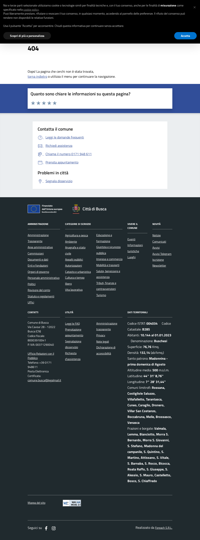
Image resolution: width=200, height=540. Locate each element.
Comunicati (159, 241)
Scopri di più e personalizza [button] (27, 36)
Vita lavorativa (74, 289)
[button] (194, 6)
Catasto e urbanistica (78, 271)
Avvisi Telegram (162, 254)
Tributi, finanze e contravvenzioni (106, 286)
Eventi (131, 239)
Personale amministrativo (43, 278)
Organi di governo (38, 271)
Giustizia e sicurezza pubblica (108, 250)
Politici (32, 284)
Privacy (100, 335)
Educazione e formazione (104, 238)
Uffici (31, 302)
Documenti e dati (38, 259)
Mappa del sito (36, 503)
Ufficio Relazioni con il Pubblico (41, 356)
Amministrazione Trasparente (38, 238)
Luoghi (131, 257)
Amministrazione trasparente (106, 326)
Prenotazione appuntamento (74, 332)
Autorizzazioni (73, 265)
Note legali (102, 341)
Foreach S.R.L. (163, 528)
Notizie (156, 235)
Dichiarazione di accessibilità (105, 350)
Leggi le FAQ (72, 323)
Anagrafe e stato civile (75, 250)
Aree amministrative (40, 247)
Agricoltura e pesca (76, 235)
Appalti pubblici (74, 259)
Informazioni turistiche (135, 248)
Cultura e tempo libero (74, 280)
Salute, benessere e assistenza (108, 274)
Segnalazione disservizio (73, 344)
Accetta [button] (185, 36)
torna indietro (37, 76)
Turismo (101, 295)
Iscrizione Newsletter (159, 262)
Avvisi (156, 247)
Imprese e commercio (109, 259)
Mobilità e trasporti (107, 265)
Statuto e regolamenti (41, 296)
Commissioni (36, 253)
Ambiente (71, 241)
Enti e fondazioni (38, 265)
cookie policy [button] (31, 9)
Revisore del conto (39, 290)
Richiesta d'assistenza (72, 356)
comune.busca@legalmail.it (44, 380)
